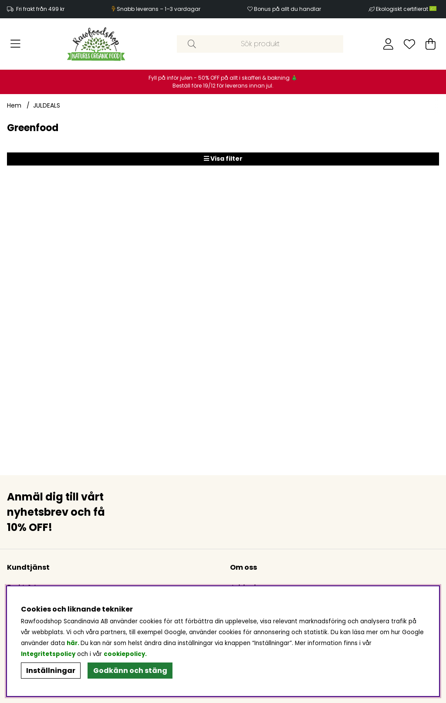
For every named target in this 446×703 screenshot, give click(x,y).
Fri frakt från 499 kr (40, 9)
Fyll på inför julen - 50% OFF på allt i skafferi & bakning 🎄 (223, 77)
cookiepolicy (124, 654)
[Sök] (260, 44)
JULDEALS (46, 105)
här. (74, 643)
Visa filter (223, 158)
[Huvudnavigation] (15, 44)
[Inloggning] (388, 44)
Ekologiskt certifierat (407, 9)
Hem (14, 105)
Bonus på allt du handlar (287, 9)
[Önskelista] (409, 44)
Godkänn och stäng (130, 671)
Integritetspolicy (48, 654)
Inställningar (50, 671)
